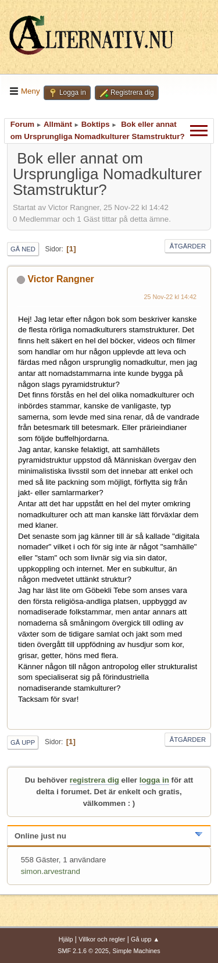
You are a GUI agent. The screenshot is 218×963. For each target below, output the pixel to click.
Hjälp (66, 939)
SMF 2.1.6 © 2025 (83, 950)
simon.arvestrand (50, 871)
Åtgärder (188, 246)
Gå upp (22, 742)
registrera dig (94, 780)
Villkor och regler (101, 939)
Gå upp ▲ (145, 939)
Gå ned (22, 249)
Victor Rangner (60, 279)
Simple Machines (136, 950)
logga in (154, 780)
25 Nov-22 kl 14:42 (170, 296)
